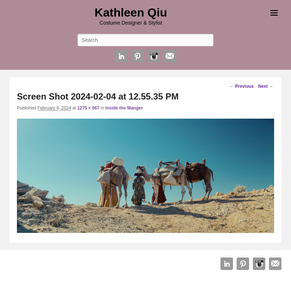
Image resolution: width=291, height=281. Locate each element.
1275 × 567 (88, 108)
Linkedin (121, 56)
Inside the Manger (124, 108)
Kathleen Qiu (130, 12)
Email (170, 56)
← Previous (242, 86)
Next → (265, 86)
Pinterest (137, 56)
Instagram (153, 56)
